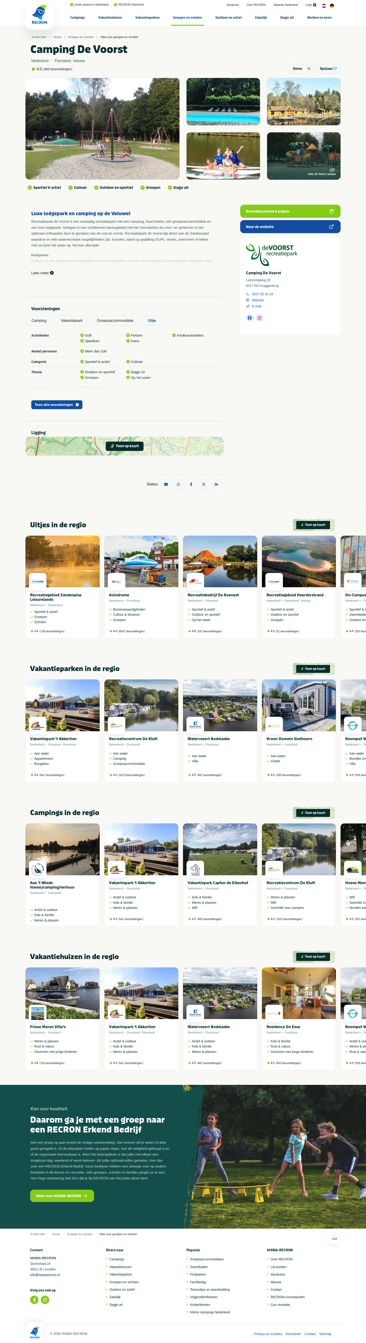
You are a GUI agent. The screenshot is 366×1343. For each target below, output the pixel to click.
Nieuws (276, 1282)
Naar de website (290, 227)
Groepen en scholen (187, 18)
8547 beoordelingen (131, 631)
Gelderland (55, 605)
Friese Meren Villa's (48, 1026)
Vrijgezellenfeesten (204, 1297)
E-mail (256, 306)
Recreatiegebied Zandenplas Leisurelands (55, 597)
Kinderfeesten (200, 1305)
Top (334, 1237)
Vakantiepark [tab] (71, 321)
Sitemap (325, 1334)
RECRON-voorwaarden (288, 1297)
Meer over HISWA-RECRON (61, 1196)
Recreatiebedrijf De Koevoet (213, 595)
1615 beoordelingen (131, 775)
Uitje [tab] (152, 321)
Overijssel (54, 744)
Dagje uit (287, 18)
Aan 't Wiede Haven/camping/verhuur (52, 885)
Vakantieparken (147, 18)
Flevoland (133, 600)
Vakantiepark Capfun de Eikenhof (218, 882)
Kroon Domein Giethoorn (289, 738)
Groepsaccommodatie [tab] (115, 321)
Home (57, 37)
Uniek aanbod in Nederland (89, 4)
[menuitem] (77, 17)
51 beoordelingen (287, 631)
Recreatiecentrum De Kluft (133, 738)
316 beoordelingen (51, 1063)
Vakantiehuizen (110, 18)
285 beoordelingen (288, 775)
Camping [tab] (39, 321)
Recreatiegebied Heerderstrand (295, 595)
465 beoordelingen (57, 69)
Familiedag (198, 1282)
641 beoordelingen (51, 775)
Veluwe (306, 600)
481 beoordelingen (209, 775)
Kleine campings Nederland (210, 1312)
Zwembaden (199, 1267)
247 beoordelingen (209, 631)
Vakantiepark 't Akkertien (53, 738)
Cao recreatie (280, 1305)
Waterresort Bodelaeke (209, 738)
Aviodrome (119, 595)
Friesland (211, 600)
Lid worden (279, 1267)
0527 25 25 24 (262, 294)
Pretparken (198, 1274)
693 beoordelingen (288, 1063)
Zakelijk (261, 18)
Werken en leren (319, 18)
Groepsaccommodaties (207, 1259)
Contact (276, 1289)
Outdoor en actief (228, 18)
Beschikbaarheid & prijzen (290, 211)
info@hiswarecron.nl (45, 1275)
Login (311, 5)
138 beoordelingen (51, 631)
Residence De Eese (283, 1026)
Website (258, 300)
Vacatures (233, 5)
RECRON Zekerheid (129, 4)
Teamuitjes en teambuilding (210, 1289)
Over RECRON (256, 5)
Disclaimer (293, 1334)
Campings (77, 18)
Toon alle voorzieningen (57, 405)
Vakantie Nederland (285, 5)
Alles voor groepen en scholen (119, 37)
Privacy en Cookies (268, 1334)
